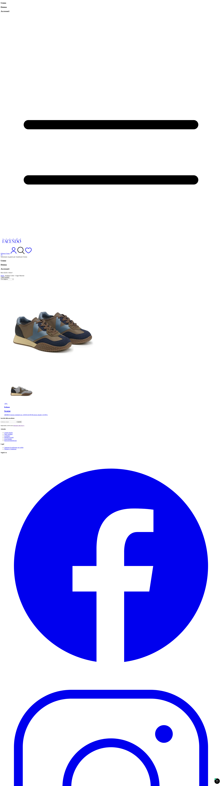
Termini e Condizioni (10, 449)
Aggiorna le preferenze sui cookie (13, 447)
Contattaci (7, 436)
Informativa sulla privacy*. (18, 425)
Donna (4, 7)
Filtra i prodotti (5, 277)
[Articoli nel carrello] (111, 255)
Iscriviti (19, 422)
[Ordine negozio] (7, 279)
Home (3, 275)
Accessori (5, 11)
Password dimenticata (10, 440)
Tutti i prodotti (8, 434)
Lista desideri (8, 439)
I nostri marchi (8, 432)
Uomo (3, 3)
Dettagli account (9, 437)
